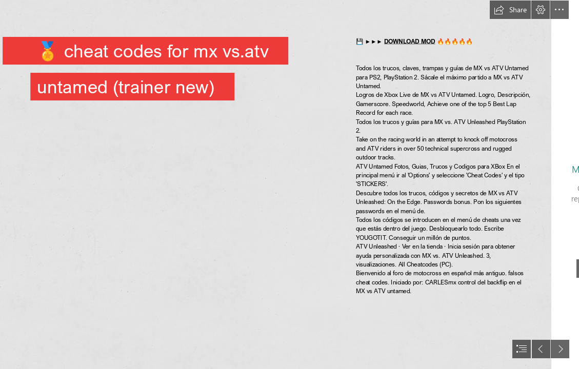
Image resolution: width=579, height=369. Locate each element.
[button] (510, 10)
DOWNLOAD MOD (409, 41)
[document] (289, 184)
